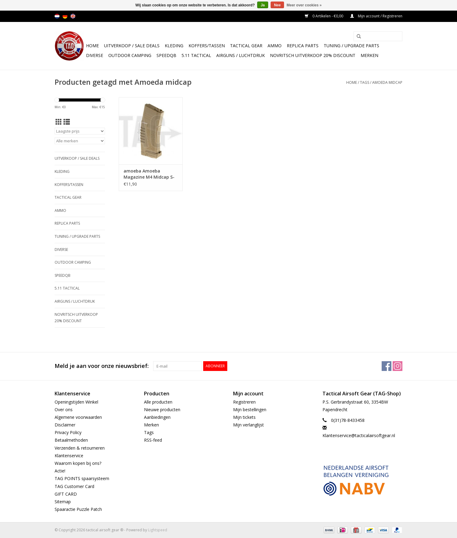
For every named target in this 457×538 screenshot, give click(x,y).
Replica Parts (302, 45)
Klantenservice (69, 455)
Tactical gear (246, 45)
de (65, 16)
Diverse (94, 55)
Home (92, 45)
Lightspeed (157, 530)
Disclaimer (65, 425)
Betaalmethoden (71, 440)
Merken (369, 55)
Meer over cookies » (304, 5)
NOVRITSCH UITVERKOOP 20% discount (312, 55)
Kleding (174, 45)
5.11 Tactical (196, 55)
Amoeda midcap (387, 82)
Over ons (64, 409)
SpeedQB (166, 55)
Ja (262, 5)
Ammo (275, 45)
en (72, 16)
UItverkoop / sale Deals (132, 45)
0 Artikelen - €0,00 (324, 16)
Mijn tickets (244, 417)
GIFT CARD (66, 494)
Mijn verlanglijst (248, 425)
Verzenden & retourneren (80, 448)
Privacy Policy (68, 432)
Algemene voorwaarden (78, 417)
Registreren (244, 402)
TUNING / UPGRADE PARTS (351, 45)
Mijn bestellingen (249, 409)
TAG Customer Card (74, 486)
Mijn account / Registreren (376, 16)
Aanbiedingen (157, 417)
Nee (277, 5)
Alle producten (158, 402)
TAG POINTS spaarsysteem (82, 478)
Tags (364, 82)
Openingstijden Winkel (76, 402)
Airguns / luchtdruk (240, 55)
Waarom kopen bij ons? (78, 463)
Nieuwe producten (162, 409)
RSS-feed (153, 440)
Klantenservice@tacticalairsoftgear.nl (358, 435)
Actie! (60, 471)
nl (57, 16)
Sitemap (63, 501)
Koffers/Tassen (207, 45)
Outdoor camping (129, 55)
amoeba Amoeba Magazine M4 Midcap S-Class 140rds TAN (149, 174)
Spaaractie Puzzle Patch (78, 509)
